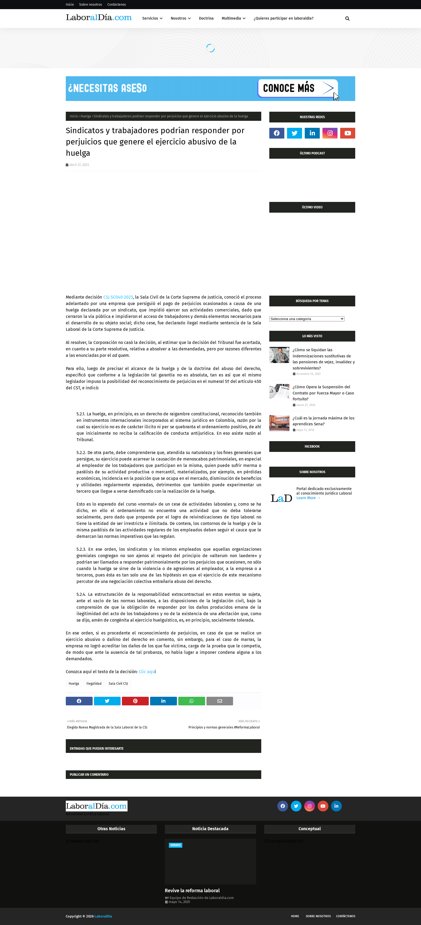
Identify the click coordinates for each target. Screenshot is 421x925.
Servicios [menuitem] (150, 18)
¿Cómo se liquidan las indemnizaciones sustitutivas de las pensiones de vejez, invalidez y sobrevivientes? (324, 359)
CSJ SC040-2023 (117, 297)
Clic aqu (147, 671)
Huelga (86, 116)
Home (295, 916)
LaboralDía (103, 916)
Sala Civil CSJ (118, 683)
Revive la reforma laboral (192, 891)
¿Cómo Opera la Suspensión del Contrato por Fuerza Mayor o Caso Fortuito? (323, 392)
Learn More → (308, 498)
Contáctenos (116, 4)
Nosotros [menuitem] (178, 18)
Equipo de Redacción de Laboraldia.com (202, 898)
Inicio (70, 4)
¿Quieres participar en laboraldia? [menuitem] (284, 18)
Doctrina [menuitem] (206, 18)
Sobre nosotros (90, 4)
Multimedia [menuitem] (231, 18)
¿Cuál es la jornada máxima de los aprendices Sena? (323, 421)
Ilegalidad (93, 683)
